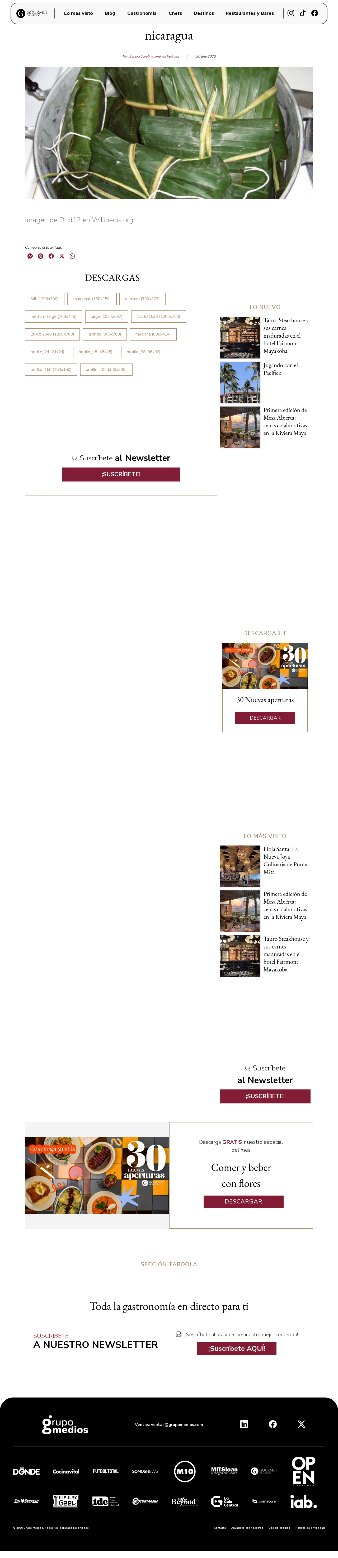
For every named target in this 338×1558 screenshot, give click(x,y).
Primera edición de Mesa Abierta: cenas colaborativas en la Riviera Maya (285, 421)
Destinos (204, 13)
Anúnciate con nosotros (247, 1528)
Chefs (175, 13)
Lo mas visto (78, 13)
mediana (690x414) (153, 334)
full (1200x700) (45, 298)
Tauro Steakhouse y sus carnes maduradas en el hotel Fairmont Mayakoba (286, 335)
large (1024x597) (107, 316)
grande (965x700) (104, 334)
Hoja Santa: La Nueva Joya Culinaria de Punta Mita (286, 860)
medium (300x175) (142, 298)
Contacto (220, 1528)
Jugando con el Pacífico (281, 369)
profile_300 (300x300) (106, 369)
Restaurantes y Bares (250, 13)
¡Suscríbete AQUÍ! (236, 1348)
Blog (110, 13)
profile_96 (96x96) (144, 352)
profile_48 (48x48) (95, 352)
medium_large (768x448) (54, 316)
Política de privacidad (310, 1528)
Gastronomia (142, 13)
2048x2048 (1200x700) (52, 334)
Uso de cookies (279, 1528)
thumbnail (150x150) (92, 298)
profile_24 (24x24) (47, 352)
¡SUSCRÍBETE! (121, 474)
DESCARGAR (265, 718)
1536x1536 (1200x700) (158, 316)
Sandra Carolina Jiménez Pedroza (154, 56)
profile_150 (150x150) (51, 369)
